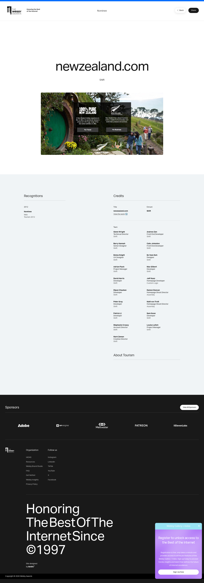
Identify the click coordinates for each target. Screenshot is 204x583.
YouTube (51, 471)
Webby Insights (32, 480)
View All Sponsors (189, 407)
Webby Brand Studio (34, 466)
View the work (119, 214)
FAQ (28, 471)
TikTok (50, 466)
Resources (30, 462)
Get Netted (30, 475)
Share (193, 10)
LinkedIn (51, 462)
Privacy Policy (31, 484)
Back (180, 10)
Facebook (52, 480)
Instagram (52, 457)
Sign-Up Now (178, 572)
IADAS (28, 457)
